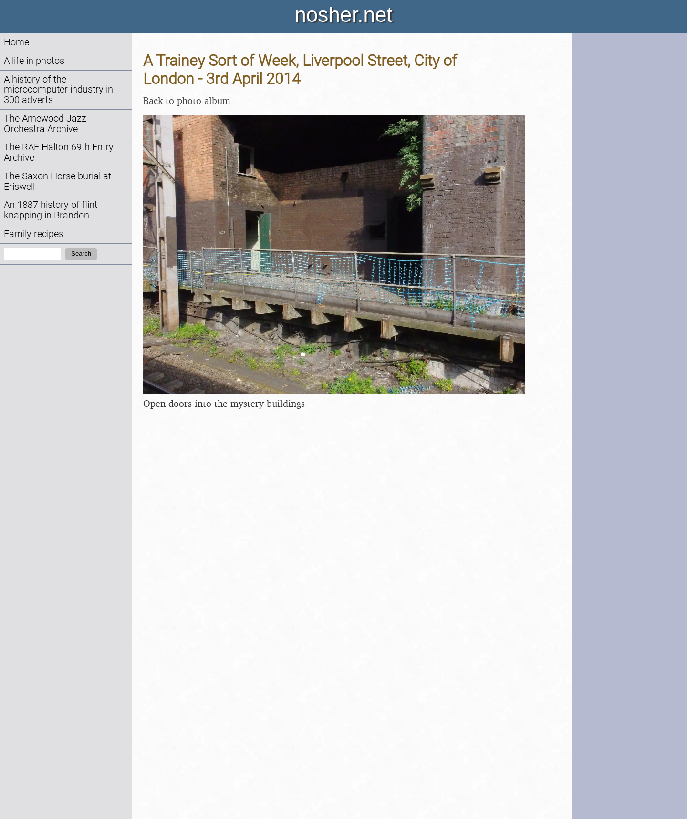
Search (81, 253)
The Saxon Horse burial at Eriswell (57, 181)
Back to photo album (186, 100)
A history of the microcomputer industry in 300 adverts (58, 90)
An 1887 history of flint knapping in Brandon (50, 210)
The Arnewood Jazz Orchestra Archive (45, 124)
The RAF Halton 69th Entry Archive (59, 152)
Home (16, 42)
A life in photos (34, 60)
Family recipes (33, 233)
